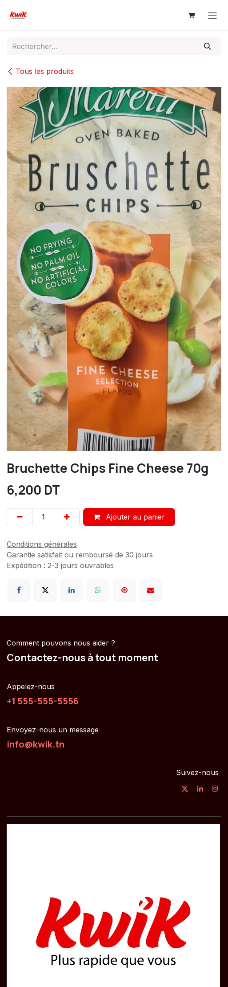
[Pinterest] (124, 590)
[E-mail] (150, 590)
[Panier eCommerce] (191, 15)
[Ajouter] (67, 517)
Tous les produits (40, 71)
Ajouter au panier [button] (129, 516)
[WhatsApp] (97, 590)
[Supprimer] (19, 517)
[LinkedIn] (71, 590)
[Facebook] (18, 590)
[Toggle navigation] (212, 15)
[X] (45, 590)
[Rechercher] (207, 46)
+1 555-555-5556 (43, 701)
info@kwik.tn (35, 744)
